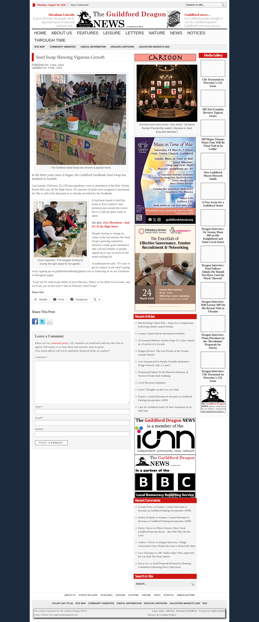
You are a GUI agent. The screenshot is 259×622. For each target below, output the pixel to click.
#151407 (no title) (62, 603)
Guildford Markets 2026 (154, 47)
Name (39, 406)
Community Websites (63, 47)
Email (39, 417)
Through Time (50, 40)
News (176, 33)
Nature (157, 33)
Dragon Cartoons (122, 47)
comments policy (60, 343)
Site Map (39, 47)
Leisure (112, 33)
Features (87, 33)
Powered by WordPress (186, 611)
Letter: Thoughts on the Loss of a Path (158, 389)
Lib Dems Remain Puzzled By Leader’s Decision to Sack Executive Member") (168, 128)
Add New (170, 611)
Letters (135, 33)
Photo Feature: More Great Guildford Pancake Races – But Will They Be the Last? (164, 531)
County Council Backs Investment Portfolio (161, 333)
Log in (155, 611)
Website (39, 429)
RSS (204, 603)
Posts (161, 611)
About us (61, 33)
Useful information (93, 47)
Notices (196, 33)
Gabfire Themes (218, 611)
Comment (41, 357)
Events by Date (88, 595)
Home (40, 33)
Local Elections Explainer (152, 382)
